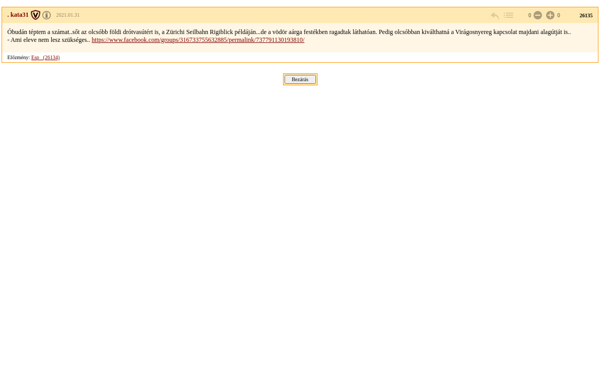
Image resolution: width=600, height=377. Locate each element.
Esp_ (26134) (45, 57)
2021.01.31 (68, 15)
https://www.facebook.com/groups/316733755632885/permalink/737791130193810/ (198, 39)
